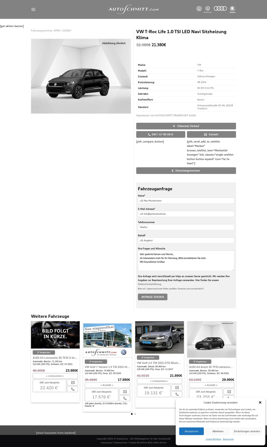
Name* (186, 200)
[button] (260, 402)
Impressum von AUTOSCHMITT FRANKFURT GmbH (166, 115)
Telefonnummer (186, 226)
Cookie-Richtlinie (213, 439)
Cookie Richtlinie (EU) (140, 442)
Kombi (107, 385)
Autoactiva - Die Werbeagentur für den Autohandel (143, 438)
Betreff (186, 240)
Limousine (55, 375)
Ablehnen (218, 431)
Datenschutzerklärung (149, 284)
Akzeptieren (191, 431)
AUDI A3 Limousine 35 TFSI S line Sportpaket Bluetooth (55, 357)
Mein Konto (160, 442)
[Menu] (33, 9)
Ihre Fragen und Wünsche (186, 260)
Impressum (106, 442)
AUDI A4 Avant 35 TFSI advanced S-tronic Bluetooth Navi (211, 367)
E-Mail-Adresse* (186, 213)
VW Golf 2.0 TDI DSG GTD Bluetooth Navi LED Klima (159, 362)
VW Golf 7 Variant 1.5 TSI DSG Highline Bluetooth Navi (107, 367)
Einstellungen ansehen (247, 431)
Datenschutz (228, 439)
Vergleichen (43, 352)
